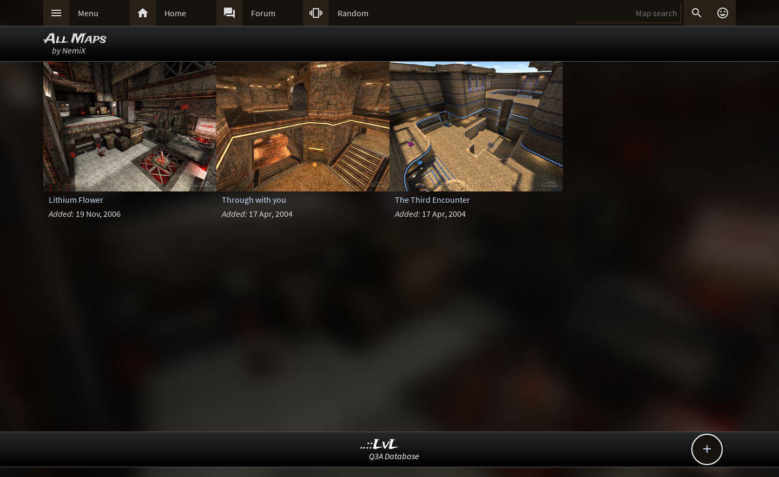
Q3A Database (394, 456)
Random (353, 13)
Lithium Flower (76, 199)
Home (175, 13)
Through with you (254, 199)
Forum (263, 13)
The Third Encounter (432, 199)
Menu (88, 13)
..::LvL (379, 444)
